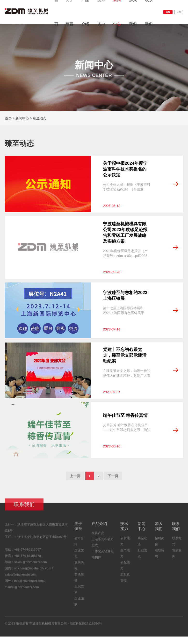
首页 (8, 118)
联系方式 (176, 544)
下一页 (113, 478)
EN (179, 12)
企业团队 (79, 604)
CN (168, 12)
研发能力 (125, 544)
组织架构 (79, 592)
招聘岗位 (159, 544)
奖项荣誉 (79, 580)
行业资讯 (142, 556)
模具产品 (98, 536)
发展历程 (79, 568)
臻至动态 (40, 118)
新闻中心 (22, 118)
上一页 (74, 478)
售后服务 (176, 556)
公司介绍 (79, 544)
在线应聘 (159, 556)
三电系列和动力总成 (103, 545)
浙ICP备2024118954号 (86, 626)
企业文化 (79, 556)
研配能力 (125, 568)
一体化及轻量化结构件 (103, 557)
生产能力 (125, 556)
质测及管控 (125, 580)
